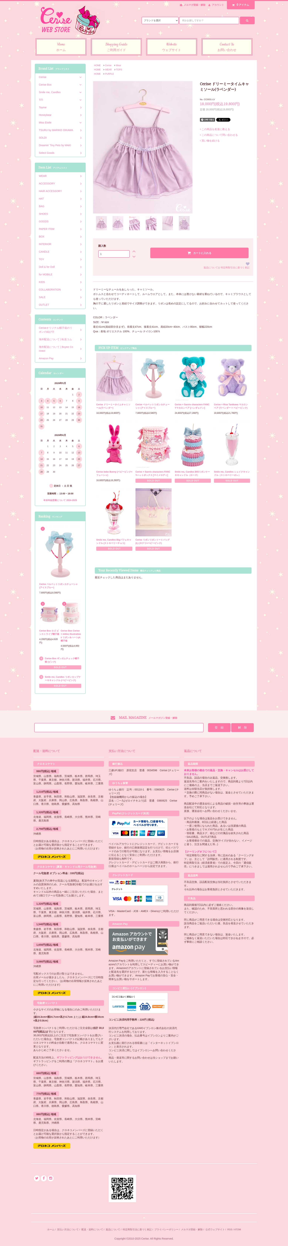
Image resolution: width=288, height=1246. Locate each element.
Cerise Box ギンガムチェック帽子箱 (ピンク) (62, 660)
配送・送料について (92, 1229)
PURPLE (109, 74)
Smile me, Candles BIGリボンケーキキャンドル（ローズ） (192, 473)
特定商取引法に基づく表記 (235, 267)
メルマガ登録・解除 (194, 5)
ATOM (237, 1229)
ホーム (50, 1229)
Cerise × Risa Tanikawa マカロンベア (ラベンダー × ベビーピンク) (231, 406)
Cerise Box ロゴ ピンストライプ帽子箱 (49, 632)
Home (60, 47)
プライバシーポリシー (166, 1229)
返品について (211, 267)
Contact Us (227, 47)
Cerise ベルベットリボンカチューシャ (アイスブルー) (152, 406)
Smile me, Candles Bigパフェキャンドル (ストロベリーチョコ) (113, 541)
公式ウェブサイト (215, 1229)
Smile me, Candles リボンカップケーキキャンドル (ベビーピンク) (63, 679)
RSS (229, 1229)
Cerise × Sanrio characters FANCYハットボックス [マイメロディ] (152, 473)
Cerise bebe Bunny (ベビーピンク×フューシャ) (114, 473)
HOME (97, 65)
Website (171, 47)
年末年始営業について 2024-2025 (60, 500)
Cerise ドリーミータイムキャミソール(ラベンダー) (113, 406)
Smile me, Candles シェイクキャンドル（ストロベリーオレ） (232, 473)
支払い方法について (68, 1229)
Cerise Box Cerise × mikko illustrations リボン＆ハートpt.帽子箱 (71, 635)
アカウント (218, 5)
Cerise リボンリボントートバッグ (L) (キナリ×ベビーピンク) (152, 541)
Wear (118, 65)
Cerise (108, 65)
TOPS (119, 69)
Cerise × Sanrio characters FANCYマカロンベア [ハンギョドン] (192, 406)
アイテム (240, 4)
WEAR (108, 69)
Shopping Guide (116, 47)
